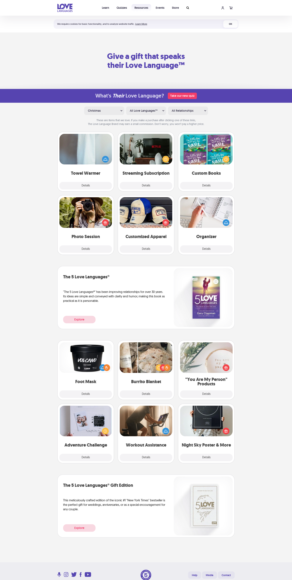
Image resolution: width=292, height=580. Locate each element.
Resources (141, 8)
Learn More (141, 24)
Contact (226, 575)
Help (194, 575)
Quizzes (122, 8)
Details (86, 185)
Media (209, 575)
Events (160, 8)
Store (175, 8)
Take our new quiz (182, 96)
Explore (79, 319)
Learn (105, 8)
